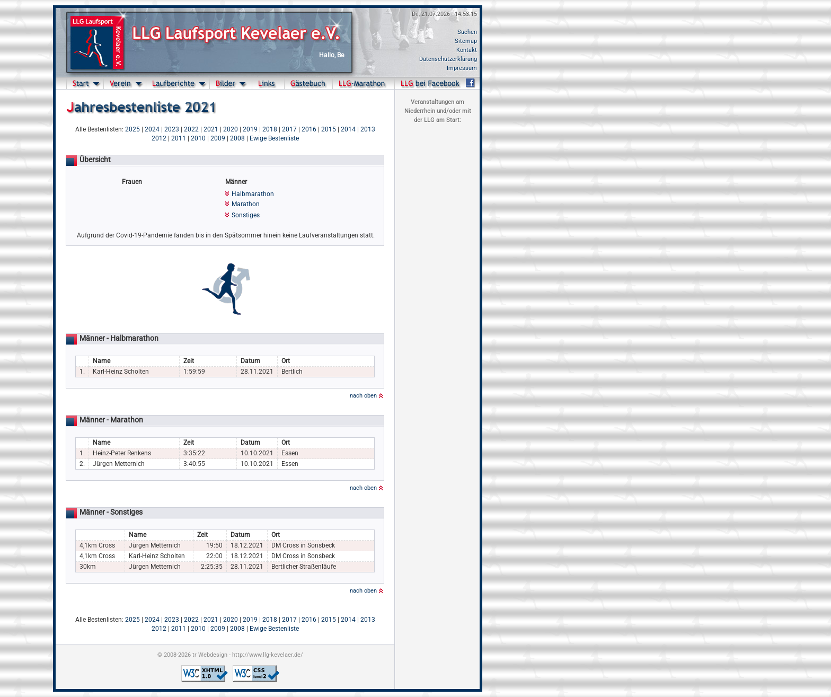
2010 (198, 138)
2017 (289, 129)
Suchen (467, 32)
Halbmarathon (253, 194)
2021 (211, 129)
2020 (230, 129)
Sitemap (466, 41)
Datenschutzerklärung (448, 59)
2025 (132, 129)
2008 (237, 138)
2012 (159, 138)
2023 (171, 129)
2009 (217, 138)
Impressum (462, 68)
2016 (309, 129)
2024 (152, 129)
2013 (367, 129)
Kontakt (466, 50)
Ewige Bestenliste (274, 138)
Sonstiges (246, 215)
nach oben (363, 395)
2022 (191, 129)
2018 (269, 129)
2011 (178, 138)
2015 (328, 129)
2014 (348, 129)
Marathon (246, 204)
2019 (250, 129)
